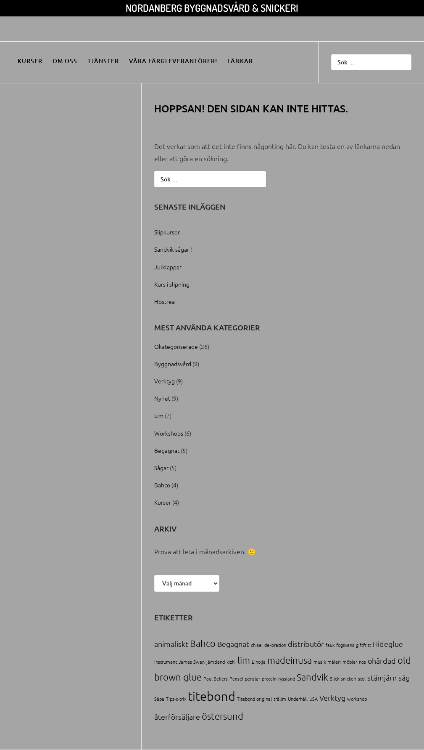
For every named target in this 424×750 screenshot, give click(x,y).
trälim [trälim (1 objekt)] (280, 698)
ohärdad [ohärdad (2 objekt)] (382, 660)
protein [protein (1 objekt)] (269, 678)
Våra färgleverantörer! (173, 61)
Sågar (161, 467)
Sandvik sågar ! (173, 249)
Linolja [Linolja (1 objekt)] (259, 661)
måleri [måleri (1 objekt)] (334, 661)
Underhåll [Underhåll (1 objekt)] (298, 698)
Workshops (168, 433)
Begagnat (166, 450)
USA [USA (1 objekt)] (313, 698)
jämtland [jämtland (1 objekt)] (215, 661)
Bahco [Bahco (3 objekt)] (203, 643)
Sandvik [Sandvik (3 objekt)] (312, 676)
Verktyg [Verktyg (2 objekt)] (332, 697)
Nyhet (162, 398)
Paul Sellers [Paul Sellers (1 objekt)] (215, 678)
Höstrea (164, 301)
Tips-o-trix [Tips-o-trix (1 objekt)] (176, 698)
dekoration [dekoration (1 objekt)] (275, 644)
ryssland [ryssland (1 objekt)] (286, 678)
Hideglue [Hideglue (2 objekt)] (388, 644)
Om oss (65, 61)
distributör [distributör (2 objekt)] (306, 644)
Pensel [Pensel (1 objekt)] (236, 678)
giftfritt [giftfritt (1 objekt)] (363, 644)
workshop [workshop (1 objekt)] (357, 698)
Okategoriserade (176, 346)
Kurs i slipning (172, 284)
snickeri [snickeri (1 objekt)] (348, 678)
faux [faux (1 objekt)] (330, 644)
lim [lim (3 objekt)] (243, 659)
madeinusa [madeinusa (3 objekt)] (289, 659)
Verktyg (164, 381)
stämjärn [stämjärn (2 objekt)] (382, 677)
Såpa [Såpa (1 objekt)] (159, 698)
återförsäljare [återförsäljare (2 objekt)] (177, 716)
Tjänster (103, 61)
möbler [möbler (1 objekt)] (349, 661)
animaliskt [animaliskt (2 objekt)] (171, 644)
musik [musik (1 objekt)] (319, 661)
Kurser (30, 61)
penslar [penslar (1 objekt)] (252, 678)
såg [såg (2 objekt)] (404, 677)
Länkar (240, 61)
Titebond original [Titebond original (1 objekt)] (254, 698)
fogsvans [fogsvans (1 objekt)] (345, 644)
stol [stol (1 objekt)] (362, 678)
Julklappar (168, 267)
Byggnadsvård (172, 363)
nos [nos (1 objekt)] (362, 661)
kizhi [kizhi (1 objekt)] (231, 661)
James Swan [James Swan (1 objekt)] (192, 661)
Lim (158, 415)
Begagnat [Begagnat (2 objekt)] (233, 644)
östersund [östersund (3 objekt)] (222, 715)
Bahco (162, 485)
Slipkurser (167, 232)
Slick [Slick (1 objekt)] (334, 678)
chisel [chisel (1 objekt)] (257, 644)
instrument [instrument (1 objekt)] (165, 661)
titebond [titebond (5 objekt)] (211, 696)
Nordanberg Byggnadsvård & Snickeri (212, 7)
